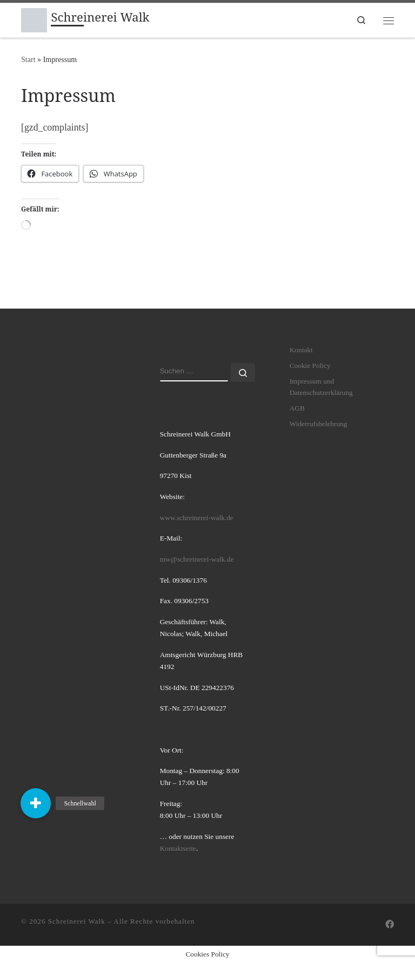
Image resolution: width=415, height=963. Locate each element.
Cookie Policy (310, 365)
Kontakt (301, 350)
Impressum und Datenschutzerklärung (321, 387)
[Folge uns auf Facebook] (389, 925)
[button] (36, 803)
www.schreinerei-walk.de (196, 518)
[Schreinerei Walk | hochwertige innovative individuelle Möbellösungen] (34, 18)
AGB (297, 408)
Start (28, 59)
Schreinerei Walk (76, 921)
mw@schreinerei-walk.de (197, 559)
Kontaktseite (178, 848)
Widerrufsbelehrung (318, 424)
